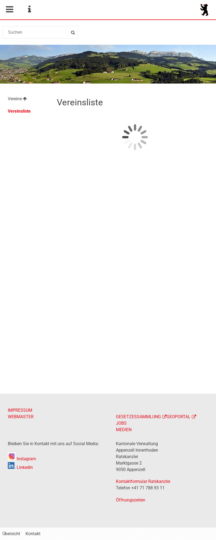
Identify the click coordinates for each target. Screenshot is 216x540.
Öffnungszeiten (130, 500)
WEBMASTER (21, 416)
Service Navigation (29, 9)
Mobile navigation (9, 9)
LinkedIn (20, 467)
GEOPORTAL (178, 416)
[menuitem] (26, 99)
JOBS (121, 423)
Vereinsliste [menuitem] (19, 111)
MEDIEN (124, 429)
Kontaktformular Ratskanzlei (143, 481)
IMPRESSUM (20, 410)
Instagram (22, 458)
